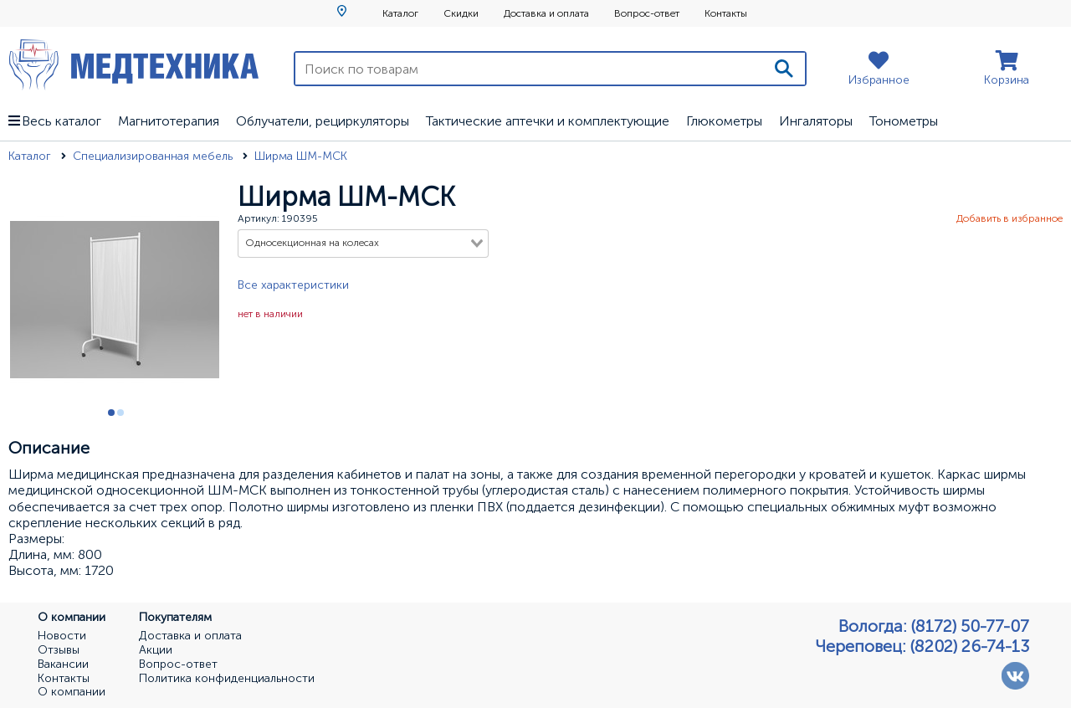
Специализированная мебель (154, 156)
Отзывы (58, 650)
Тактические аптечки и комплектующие (547, 121)
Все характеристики (293, 285)
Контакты (726, 13)
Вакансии (63, 664)
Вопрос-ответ (646, 13)
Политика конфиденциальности (227, 678)
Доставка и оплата (546, 13)
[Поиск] (784, 69)
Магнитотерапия (168, 121)
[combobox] (363, 243)
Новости (62, 636)
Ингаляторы (816, 121)
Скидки (461, 13)
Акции (155, 650)
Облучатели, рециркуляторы (322, 121)
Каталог (400, 13)
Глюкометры (724, 121)
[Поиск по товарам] (529, 69)
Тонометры (903, 121)
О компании (71, 692)
